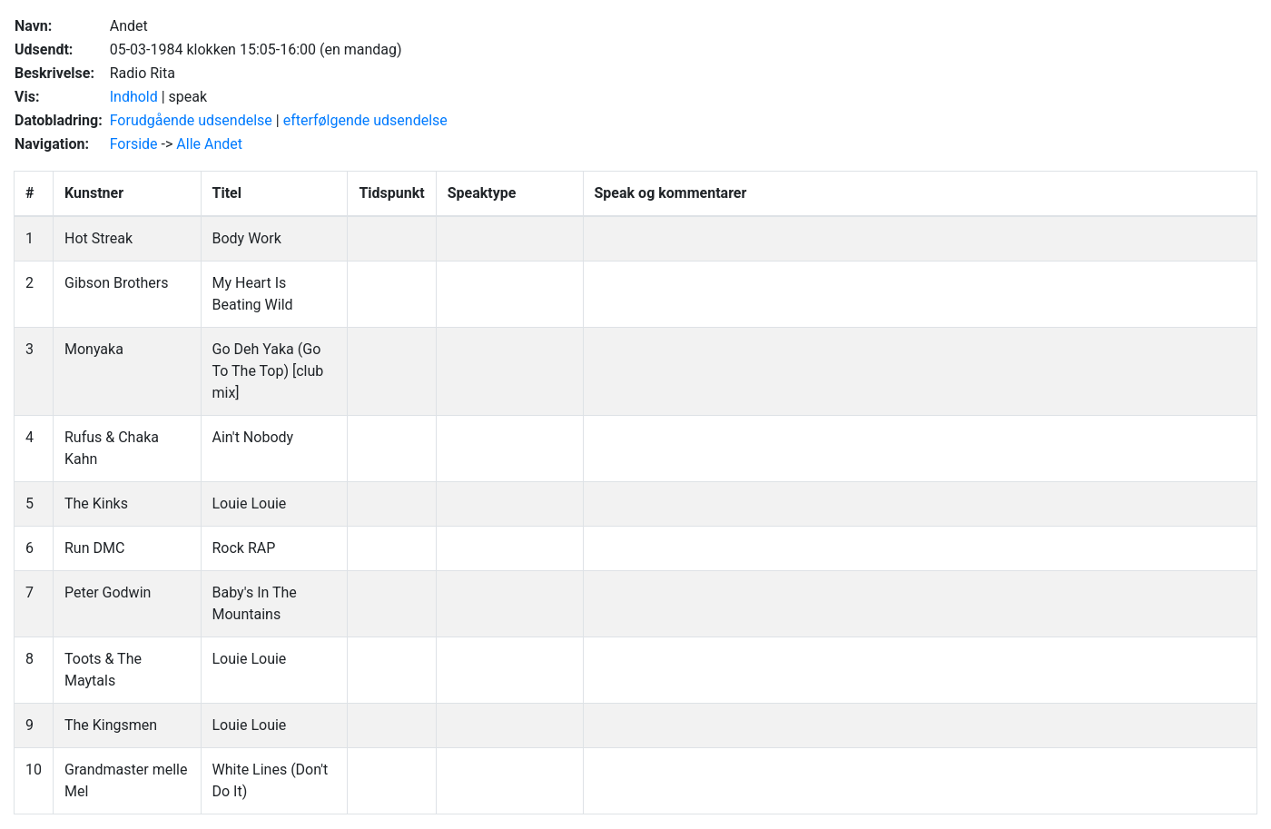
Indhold (134, 96)
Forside (134, 144)
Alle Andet (209, 144)
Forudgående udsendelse (191, 120)
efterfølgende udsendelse (365, 120)
